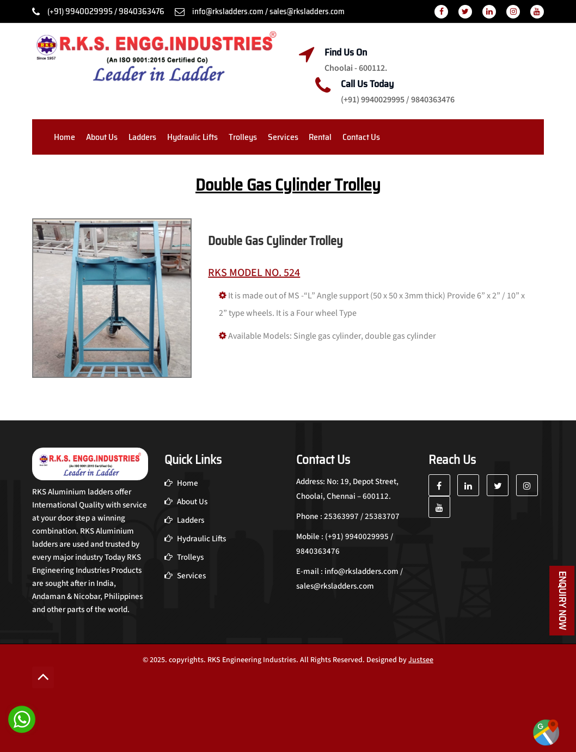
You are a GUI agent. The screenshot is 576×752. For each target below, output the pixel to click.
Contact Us (361, 137)
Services (283, 137)
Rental (320, 137)
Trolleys (243, 137)
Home (64, 137)
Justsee (420, 660)
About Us (102, 137)
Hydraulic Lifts (192, 137)
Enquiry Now (562, 600)
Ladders (142, 137)
